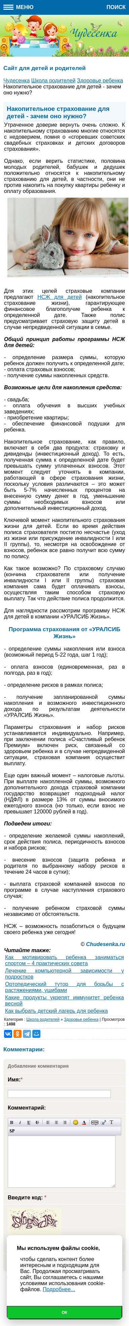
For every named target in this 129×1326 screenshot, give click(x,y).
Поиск (116, 7)
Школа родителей (43, 1019)
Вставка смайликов (75, 1122)
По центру (56, 1122)
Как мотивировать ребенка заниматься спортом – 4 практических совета (64, 960)
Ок (64, 1312)
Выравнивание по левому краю (48, 1122)
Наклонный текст (20, 1122)
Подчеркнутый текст (29, 1122)
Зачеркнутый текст (37, 1122)
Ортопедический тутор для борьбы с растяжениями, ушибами (64, 987)
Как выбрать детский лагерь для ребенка (56, 1011)
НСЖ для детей (59, 297)
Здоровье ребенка (81, 1019)
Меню (18, 7)
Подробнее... (59, 1289)
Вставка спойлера (12, 1131)
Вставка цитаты (103, 1122)
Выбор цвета (84, 1122)
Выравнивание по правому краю (65, 1122)
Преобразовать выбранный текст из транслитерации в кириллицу (112, 1122)
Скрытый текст (95, 1122)
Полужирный (12, 1122)
